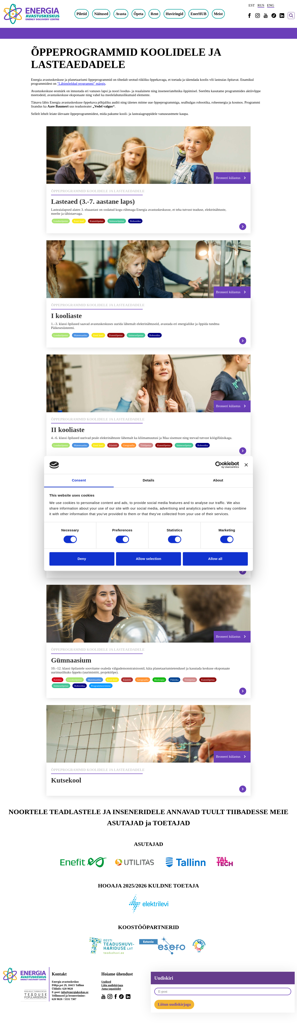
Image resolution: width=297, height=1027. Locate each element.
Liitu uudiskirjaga (112, 988)
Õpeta (143, 14)
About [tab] (218, 480)
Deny (81, 559)
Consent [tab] (79, 480)
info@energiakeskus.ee (75, 995)
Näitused (106, 14)
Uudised (106, 984)
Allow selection (148, 559)
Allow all (215, 559)
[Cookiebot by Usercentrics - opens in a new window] (218, 465)
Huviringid (179, 14)
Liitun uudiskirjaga (174, 1007)
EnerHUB (203, 14)
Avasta (125, 14)
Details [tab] (148, 480)
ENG (270, 5)
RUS (261, 5)
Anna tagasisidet (111, 991)
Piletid (86, 14)
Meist (222, 14)
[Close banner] (246, 465)
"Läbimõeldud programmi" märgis (81, 83)
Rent (159, 14)
